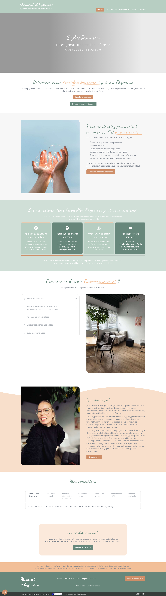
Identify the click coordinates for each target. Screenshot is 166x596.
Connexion (140, 594)
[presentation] (34, 496)
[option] (36, 238)
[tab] (50, 298)
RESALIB (83, 594)
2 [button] (114, 256)
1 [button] (52, 256)
